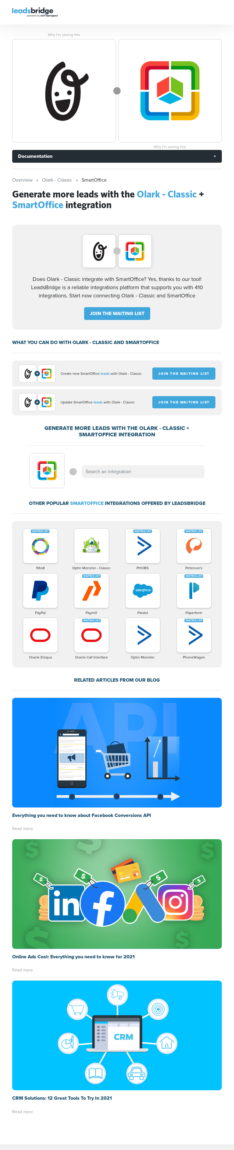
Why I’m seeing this (64, 35)
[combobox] (143, 471)
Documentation (35, 156)
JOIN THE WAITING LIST (117, 313)
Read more (22, 828)
